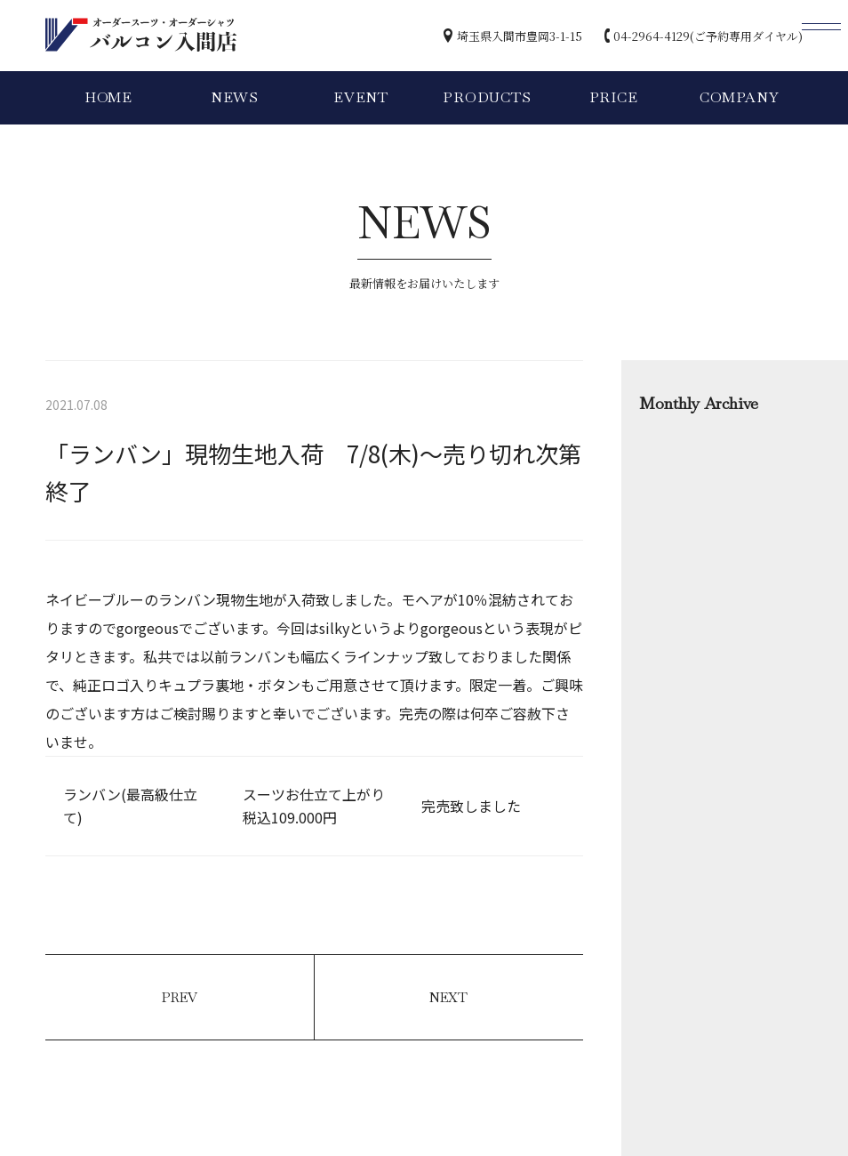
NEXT (448, 997)
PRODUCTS (487, 97)
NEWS (235, 97)
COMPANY (740, 97)
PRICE (613, 97)
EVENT (360, 97)
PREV (179, 997)
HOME (108, 97)
